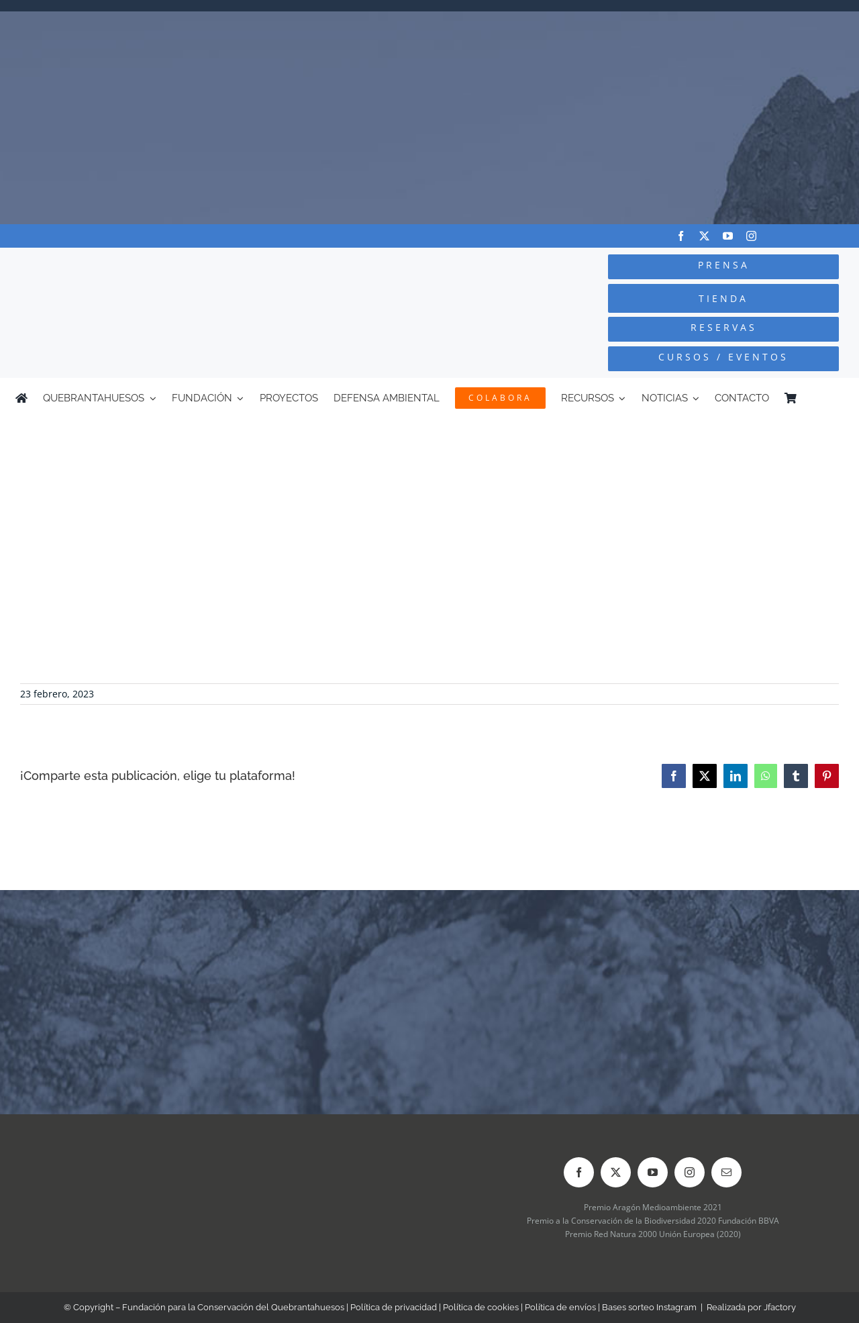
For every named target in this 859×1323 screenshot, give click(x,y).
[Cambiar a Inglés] (837, 398)
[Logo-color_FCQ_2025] (162, 265)
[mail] (726, 1172)
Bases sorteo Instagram (649, 1307)
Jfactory (780, 1307)
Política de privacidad (393, 1307)
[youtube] (728, 236)
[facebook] (681, 236)
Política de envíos (560, 1307)
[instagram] (751, 236)
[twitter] (704, 236)
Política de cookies (481, 1307)
